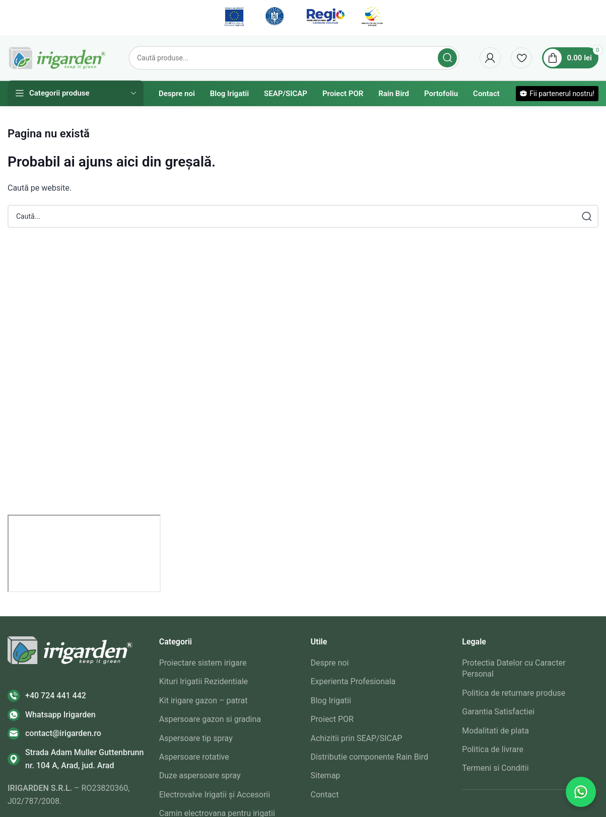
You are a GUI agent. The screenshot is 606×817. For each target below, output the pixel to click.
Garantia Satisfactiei (498, 711)
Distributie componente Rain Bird (369, 757)
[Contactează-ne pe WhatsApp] (581, 792)
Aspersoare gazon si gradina (210, 719)
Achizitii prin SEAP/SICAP (356, 738)
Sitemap (326, 775)
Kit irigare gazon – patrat (203, 700)
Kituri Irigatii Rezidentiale (203, 681)
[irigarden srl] (84, 553)
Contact (325, 794)
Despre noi (330, 663)
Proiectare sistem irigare (203, 663)
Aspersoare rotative (194, 757)
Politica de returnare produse (513, 693)
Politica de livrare (492, 749)
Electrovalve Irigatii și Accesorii (214, 794)
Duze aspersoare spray (200, 775)
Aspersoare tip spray (196, 738)
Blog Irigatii (331, 700)
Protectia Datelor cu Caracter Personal (513, 668)
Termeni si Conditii (495, 768)
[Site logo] (58, 57)
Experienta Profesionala (353, 681)
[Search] (293, 58)
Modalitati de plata (495, 731)
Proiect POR (332, 719)
